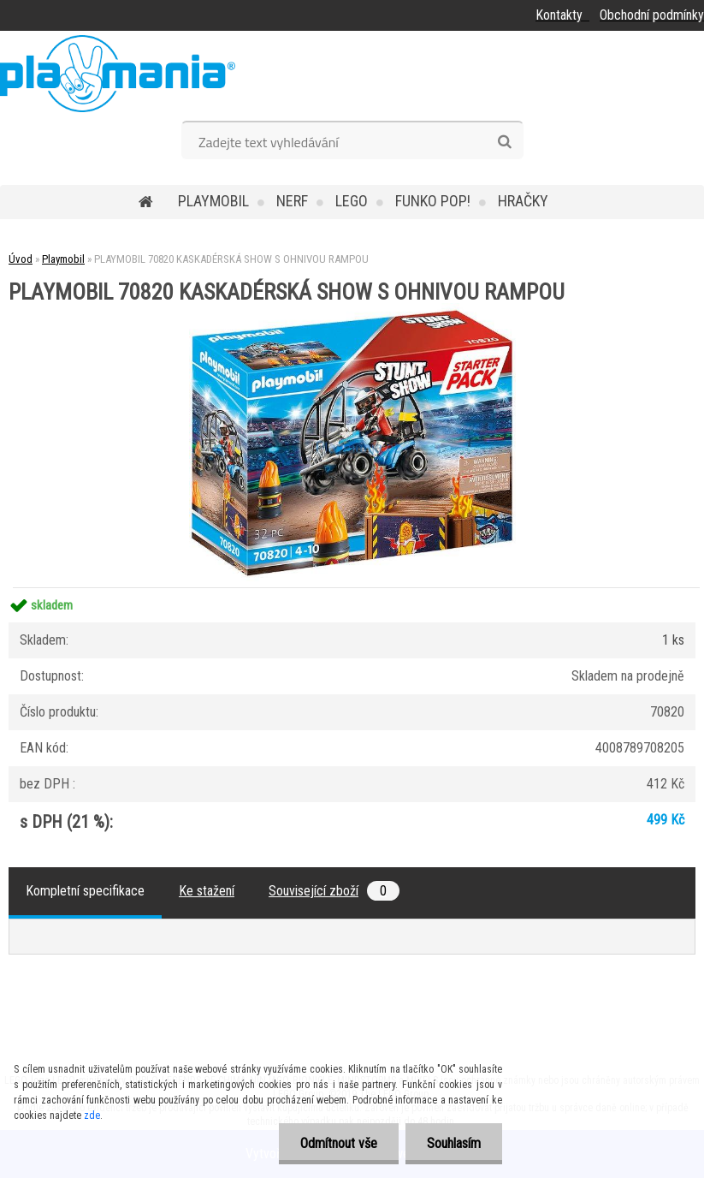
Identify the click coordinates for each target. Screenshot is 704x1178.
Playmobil (213, 201)
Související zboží (334, 891)
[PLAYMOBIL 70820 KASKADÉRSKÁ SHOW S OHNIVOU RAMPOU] (352, 309)
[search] (504, 142)
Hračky (523, 201)
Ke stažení (206, 891)
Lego (351, 201)
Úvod (21, 259)
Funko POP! (432, 201)
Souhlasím (454, 1143)
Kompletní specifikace (85, 891)
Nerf (292, 201)
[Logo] (117, 73)
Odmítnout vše (338, 1143)
